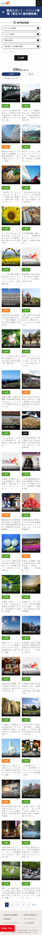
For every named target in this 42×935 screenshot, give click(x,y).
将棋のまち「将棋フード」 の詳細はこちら (31, 208)
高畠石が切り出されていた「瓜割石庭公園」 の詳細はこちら (11, 701)
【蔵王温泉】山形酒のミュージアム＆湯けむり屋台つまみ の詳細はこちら (31, 661)
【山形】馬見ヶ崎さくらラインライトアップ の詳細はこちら (31, 250)
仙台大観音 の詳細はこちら (11, 741)
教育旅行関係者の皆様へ (31, 915)
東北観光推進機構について (11, 915)
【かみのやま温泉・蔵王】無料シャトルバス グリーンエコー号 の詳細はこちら (11, 88)
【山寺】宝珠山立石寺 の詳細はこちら (31, 86)
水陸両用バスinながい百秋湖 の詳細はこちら (11, 577)
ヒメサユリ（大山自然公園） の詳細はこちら (11, 863)
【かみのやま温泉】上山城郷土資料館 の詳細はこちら (31, 783)
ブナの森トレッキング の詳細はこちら (31, 863)
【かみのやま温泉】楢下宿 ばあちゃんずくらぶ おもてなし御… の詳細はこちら (11, 661)
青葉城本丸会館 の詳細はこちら (11, 495)
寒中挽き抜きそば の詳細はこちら (31, 413)
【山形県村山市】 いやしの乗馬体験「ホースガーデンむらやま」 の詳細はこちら (31, 333)
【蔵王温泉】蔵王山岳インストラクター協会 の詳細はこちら (11, 455)
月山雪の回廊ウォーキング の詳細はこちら (31, 167)
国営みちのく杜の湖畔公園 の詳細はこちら (31, 536)
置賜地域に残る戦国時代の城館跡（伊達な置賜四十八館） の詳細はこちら (31, 456)
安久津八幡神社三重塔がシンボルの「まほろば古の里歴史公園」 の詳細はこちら (31, 579)
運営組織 (6, 919)
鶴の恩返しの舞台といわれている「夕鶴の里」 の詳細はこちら (31, 701)
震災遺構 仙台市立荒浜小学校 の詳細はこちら (11, 290)
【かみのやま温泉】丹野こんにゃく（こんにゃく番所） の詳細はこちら (31, 743)
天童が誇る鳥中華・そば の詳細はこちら (11, 167)
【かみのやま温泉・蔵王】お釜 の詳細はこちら (31, 128)
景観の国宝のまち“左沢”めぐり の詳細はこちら (31, 619)
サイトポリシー (29, 919)
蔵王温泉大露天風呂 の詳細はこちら (31, 822)
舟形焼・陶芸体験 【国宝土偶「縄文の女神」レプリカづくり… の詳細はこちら (11, 415)
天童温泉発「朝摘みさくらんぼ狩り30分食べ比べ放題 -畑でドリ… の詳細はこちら (11, 333)
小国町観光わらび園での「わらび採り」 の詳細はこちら (31, 291)
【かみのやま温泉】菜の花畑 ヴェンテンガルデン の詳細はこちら (11, 250)
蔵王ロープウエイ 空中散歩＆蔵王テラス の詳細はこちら (11, 373)
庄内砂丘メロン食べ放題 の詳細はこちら (11, 536)
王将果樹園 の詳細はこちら (31, 495)
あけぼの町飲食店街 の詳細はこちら (11, 822)
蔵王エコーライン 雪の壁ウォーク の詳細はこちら (11, 128)
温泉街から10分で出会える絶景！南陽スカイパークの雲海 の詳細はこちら (11, 620)
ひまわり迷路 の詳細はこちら (11, 208)
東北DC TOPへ (7, 928)
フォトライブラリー (10, 923)
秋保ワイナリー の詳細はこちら (31, 372)
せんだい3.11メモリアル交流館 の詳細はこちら (11, 782)
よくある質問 (28, 923)
